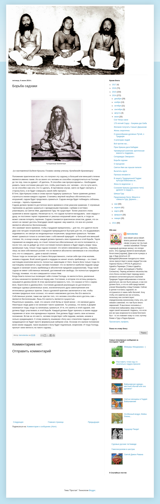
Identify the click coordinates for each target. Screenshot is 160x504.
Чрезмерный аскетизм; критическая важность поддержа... (129, 152)
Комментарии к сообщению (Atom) (41, 427)
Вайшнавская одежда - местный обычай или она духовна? (135, 386)
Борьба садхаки (120, 160)
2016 (114, 88)
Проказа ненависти (122, 175)
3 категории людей (122, 140)
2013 (114, 223)
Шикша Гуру (119, 194)
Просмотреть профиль (119, 322)
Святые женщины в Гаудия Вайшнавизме (135, 400)
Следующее (18, 422)
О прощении (119, 164)
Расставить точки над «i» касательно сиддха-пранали (128, 363)
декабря (118, 99)
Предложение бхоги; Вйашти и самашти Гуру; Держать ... (127, 198)
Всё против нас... (121, 144)
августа (117, 113)
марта (117, 211)
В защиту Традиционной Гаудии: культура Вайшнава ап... (128, 179)
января (117, 218)
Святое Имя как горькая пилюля (127, 167)
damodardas (132, 234)
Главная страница (56, 422)
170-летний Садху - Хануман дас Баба (130, 123)
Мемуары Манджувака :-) (135, 347)
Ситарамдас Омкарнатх (124, 157)
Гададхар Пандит (131, 429)
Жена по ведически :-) (123, 184)
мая (116, 204)
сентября (118, 109)
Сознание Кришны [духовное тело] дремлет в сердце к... (129, 189)
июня (116, 117)
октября (118, 106)
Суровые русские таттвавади (124, 444)
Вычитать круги (120, 171)
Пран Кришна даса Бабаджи (126, 147)
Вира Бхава (129, 369)
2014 (114, 95)
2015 (114, 92)
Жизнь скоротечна (122, 131)
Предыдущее (93, 422)
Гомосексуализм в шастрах (123, 449)
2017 (114, 85)
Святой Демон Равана (133, 454)
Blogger (92, 490)
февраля (118, 215)
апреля (117, 207)
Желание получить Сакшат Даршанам (130, 127)
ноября (117, 102)
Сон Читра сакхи (121, 120)
